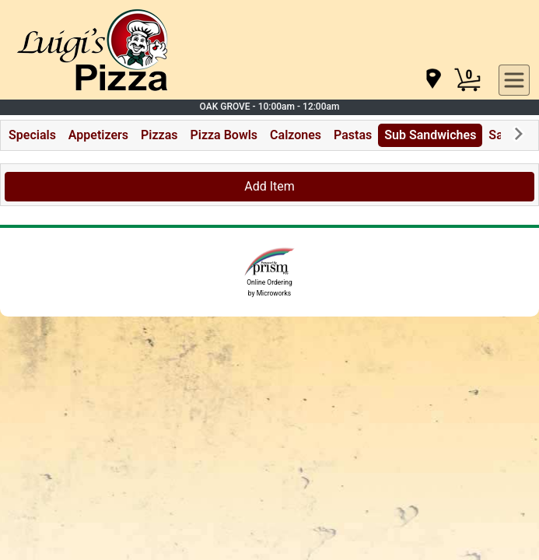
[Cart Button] (467, 80)
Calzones (295, 135)
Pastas (353, 135)
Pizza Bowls (223, 135)
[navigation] (432, 80)
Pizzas (159, 135)
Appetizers (98, 135)
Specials (32, 135)
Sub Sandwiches (430, 135)
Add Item (269, 186)
